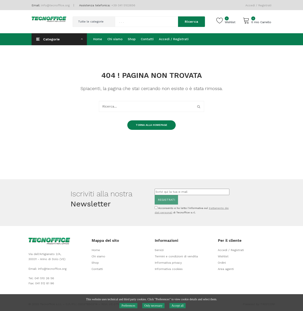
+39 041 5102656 (123, 5)
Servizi (159, 250)
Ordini (222, 262)
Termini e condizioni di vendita (176, 256)
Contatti (97, 269)
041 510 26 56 (44, 278)
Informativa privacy (168, 262)
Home (96, 250)
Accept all (178, 305)
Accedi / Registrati (258, 5)
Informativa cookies (169, 269)
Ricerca (191, 22)
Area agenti (226, 269)
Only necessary (153, 305)
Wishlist (223, 256)
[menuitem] (97, 39)
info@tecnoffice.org (52, 268)
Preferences (128, 305)
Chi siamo (98, 256)
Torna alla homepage (151, 125)
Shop (95, 262)
